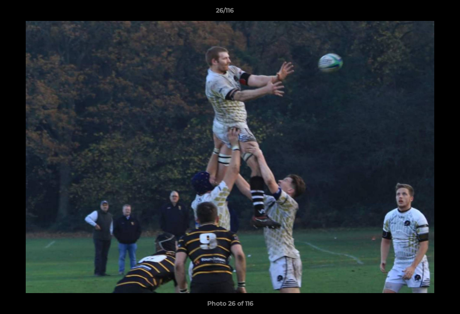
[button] (423, 13)
